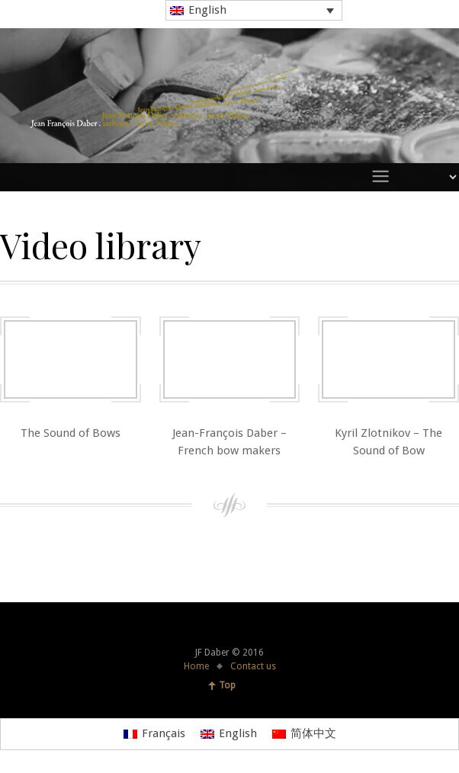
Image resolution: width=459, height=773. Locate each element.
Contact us (253, 666)
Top (227, 685)
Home (196, 666)
